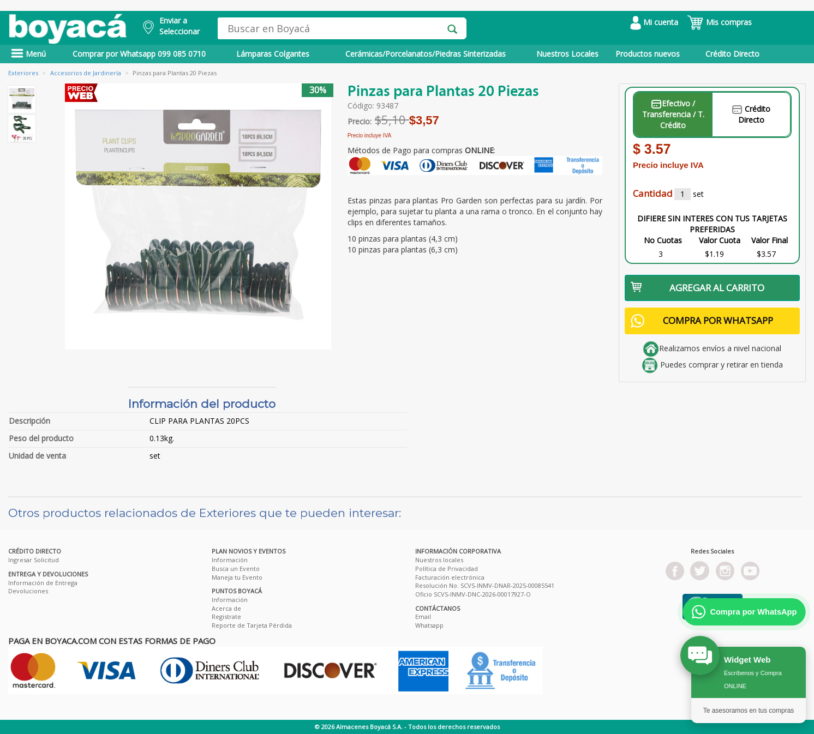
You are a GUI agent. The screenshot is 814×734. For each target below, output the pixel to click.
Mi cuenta (654, 22)
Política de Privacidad (446, 568)
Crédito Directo (732, 54)
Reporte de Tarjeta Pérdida (252, 625)
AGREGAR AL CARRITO (697, 287)
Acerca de (226, 608)
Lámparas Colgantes (272, 54)
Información (230, 560)
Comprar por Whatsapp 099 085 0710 (139, 54)
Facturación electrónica (449, 577)
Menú (28, 54)
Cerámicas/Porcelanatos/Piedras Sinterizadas (425, 54)
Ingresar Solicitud (33, 560)
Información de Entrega (42, 583)
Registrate (226, 616)
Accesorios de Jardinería (85, 73)
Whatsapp (429, 625)
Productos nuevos (647, 54)
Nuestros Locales (567, 54)
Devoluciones (28, 591)
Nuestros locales (439, 560)
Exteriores (23, 73)
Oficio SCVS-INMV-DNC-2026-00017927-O (473, 594)
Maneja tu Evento (237, 577)
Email (423, 616)
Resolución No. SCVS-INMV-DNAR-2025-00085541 (484, 585)
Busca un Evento (236, 568)
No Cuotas (663, 240)
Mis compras (719, 22)
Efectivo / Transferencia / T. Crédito (673, 114)
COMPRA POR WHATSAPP (702, 321)
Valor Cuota (719, 240)
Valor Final (769, 240)
